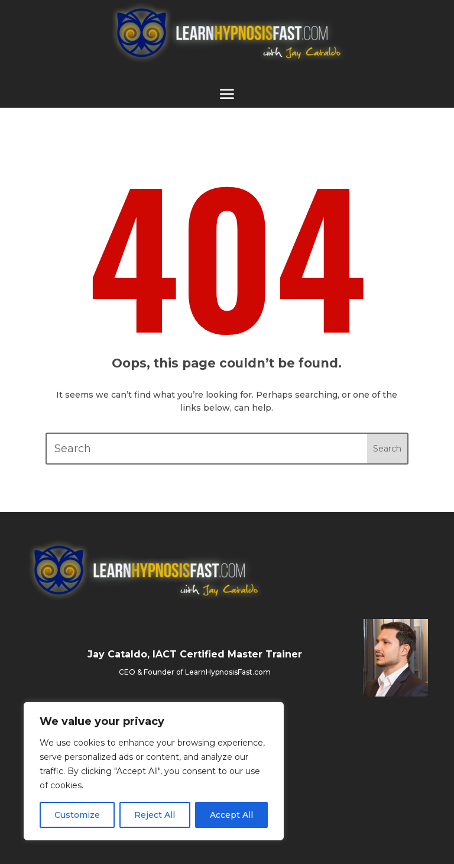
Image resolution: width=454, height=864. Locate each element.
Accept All (231, 815)
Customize (77, 815)
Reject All (154, 815)
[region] (154, 771)
